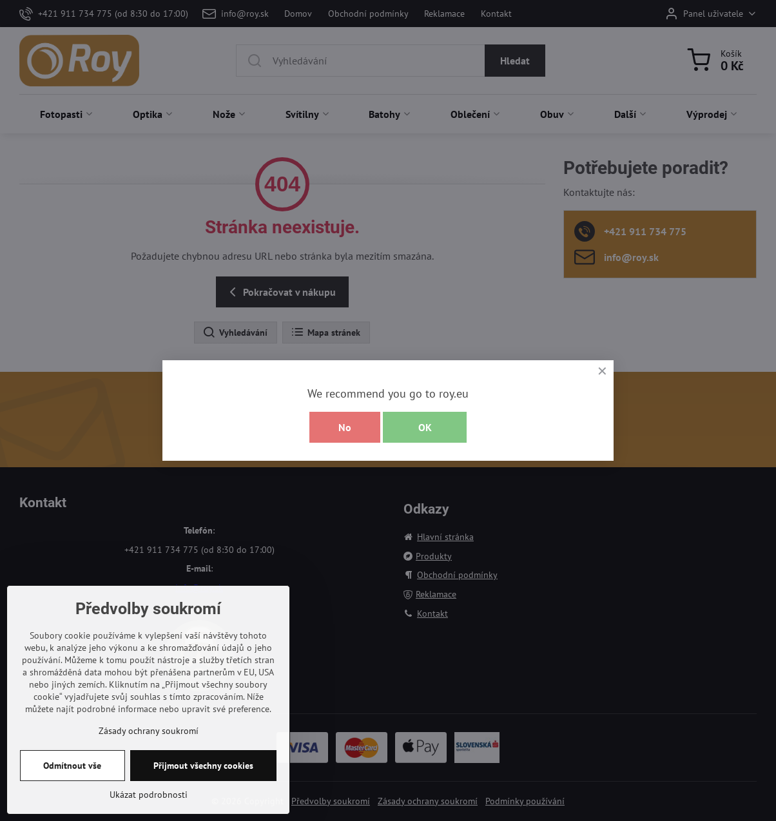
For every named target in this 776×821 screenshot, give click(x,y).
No (344, 427)
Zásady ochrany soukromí (149, 795)
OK (425, 427)
